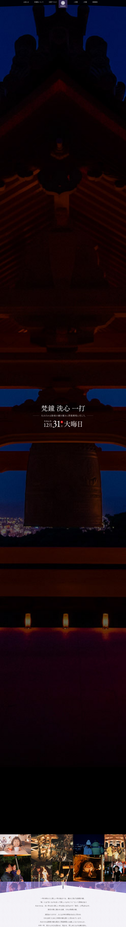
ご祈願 (83, 3)
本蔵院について (37, 3)
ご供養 (74, 3)
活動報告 (93, 3)
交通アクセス (51, 3)
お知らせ (24, 3)
